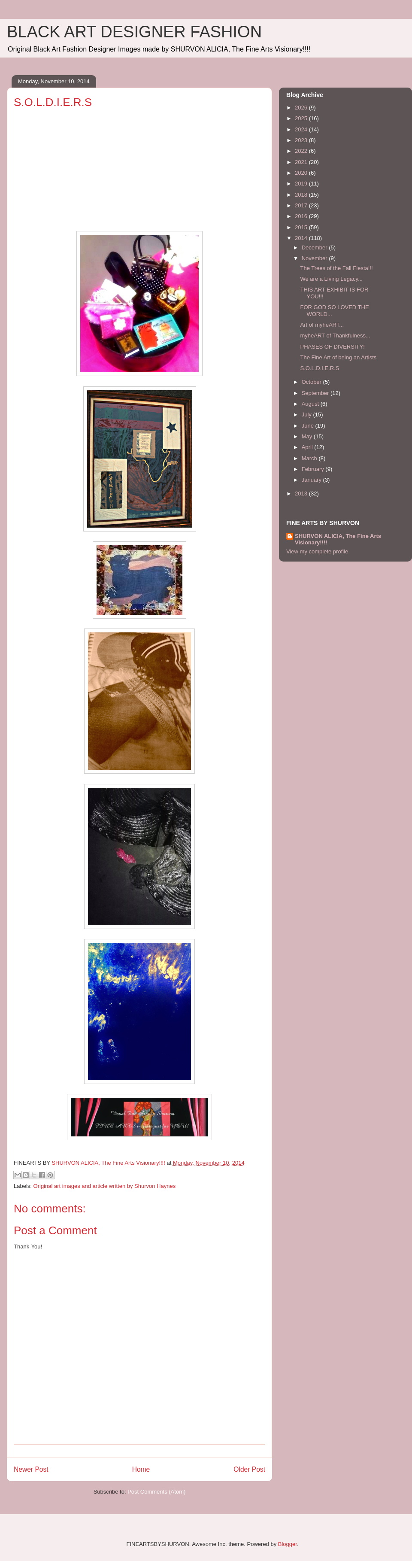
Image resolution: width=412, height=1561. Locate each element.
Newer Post (31, 1469)
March (310, 458)
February (314, 469)
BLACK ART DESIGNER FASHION (134, 32)
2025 (302, 118)
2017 (302, 205)
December (315, 247)
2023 (302, 140)
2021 (302, 162)
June (308, 425)
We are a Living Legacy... (331, 279)
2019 (302, 183)
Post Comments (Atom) (156, 1491)
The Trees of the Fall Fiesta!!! (336, 268)
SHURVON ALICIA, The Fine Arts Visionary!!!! (338, 539)
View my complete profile (317, 551)
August (311, 404)
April (308, 447)
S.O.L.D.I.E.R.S (319, 368)
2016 (302, 216)
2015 (302, 227)
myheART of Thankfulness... (335, 335)
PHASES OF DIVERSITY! (332, 346)
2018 (302, 194)
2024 (302, 129)
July (307, 414)
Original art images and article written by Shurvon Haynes (104, 1186)
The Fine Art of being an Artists (338, 357)
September (316, 393)
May (308, 436)
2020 (302, 173)
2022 (302, 151)
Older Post (249, 1469)
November (315, 258)
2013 (302, 493)
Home (141, 1469)
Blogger (287, 1544)
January (312, 480)
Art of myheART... (322, 325)
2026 (302, 107)
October (312, 382)
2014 (302, 238)
